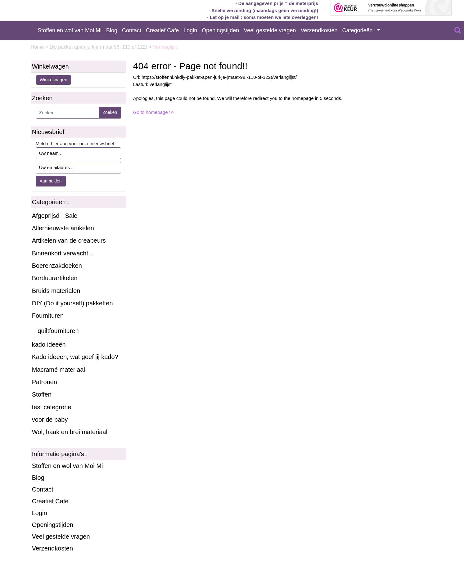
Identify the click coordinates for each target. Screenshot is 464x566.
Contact (131, 30)
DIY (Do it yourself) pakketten (72, 303)
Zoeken (110, 112)
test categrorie (51, 407)
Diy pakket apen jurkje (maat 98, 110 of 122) (99, 47)
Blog (111, 30)
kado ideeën (49, 344)
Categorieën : (359, 30)
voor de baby (50, 419)
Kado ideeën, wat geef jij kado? (75, 356)
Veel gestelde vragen (270, 30)
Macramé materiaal (58, 369)
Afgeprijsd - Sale (55, 215)
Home (38, 47)
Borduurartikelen (55, 278)
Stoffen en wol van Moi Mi (69, 30)
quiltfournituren (58, 330)
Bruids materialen (56, 290)
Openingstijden (220, 30)
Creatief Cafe (162, 30)
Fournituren (48, 315)
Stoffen (42, 394)
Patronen (44, 382)
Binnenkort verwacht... (62, 253)
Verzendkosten (318, 30)
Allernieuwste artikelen (63, 228)
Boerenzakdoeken (57, 265)
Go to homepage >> (153, 112)
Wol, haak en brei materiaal (69, 432)
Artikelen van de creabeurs (69, 240)
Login (190, 30)
